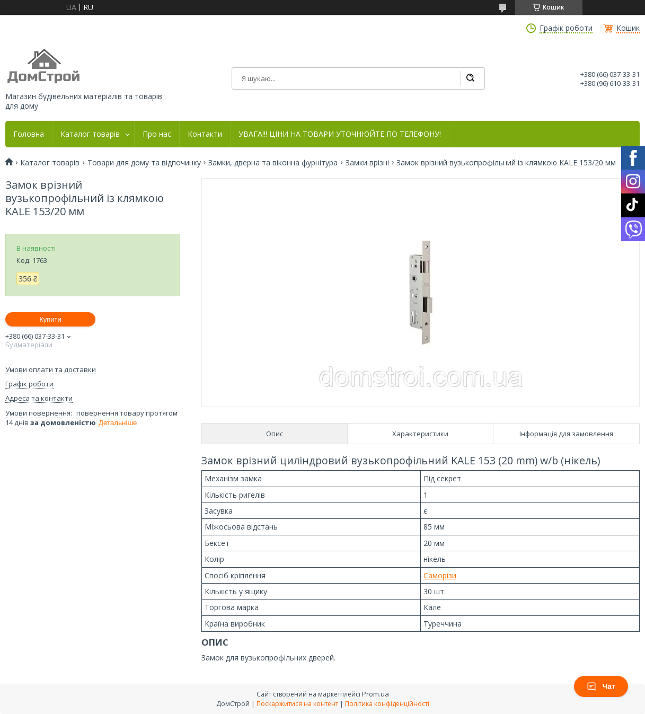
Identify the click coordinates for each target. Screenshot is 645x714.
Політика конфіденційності (387, 703)
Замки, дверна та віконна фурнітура (273, 163)
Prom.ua (375, 694)
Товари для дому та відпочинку (144, 163)
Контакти (205, 134)
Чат (601, 686)
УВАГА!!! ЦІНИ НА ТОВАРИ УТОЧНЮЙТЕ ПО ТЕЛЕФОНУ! (339, 134)
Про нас (157, 134)
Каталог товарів (90, 134)
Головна (28, 134)
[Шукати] (470, 78)
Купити (50, 319)
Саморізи (439, 575)
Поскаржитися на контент (297, 703)
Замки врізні (367, 163)
